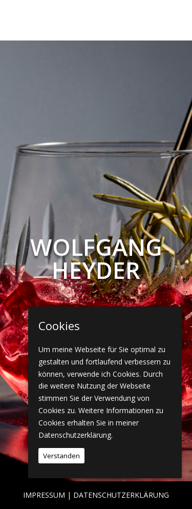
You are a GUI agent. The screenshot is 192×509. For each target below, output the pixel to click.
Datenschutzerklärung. (75, 435)
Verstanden (61, 455)
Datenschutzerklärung (121, 495)
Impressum (44, 495)
